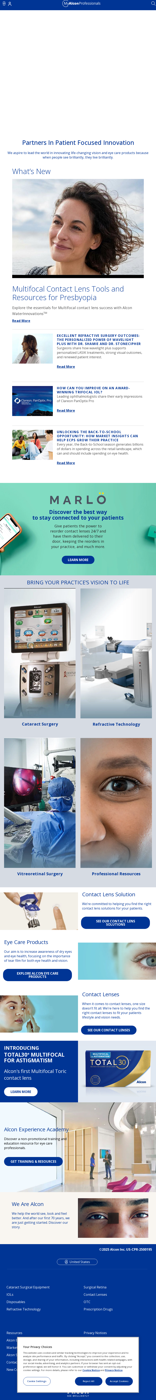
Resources (14, 1333)
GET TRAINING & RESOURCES (33, 1161)
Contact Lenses (95, 1294)
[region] (78, 1365)
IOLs (9, 1294)
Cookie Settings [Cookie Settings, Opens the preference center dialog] (37, 1381)
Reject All (88, 1381)
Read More (21, 320)
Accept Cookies (119, 1381)
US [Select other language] (4, 3)
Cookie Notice (91, 1370)
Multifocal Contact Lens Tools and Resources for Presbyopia (68, 293)
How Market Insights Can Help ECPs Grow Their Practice (97, 436)
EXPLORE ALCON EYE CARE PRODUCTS (37, 975)
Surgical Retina (95, 1287)
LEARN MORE (21, 1091)
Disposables (15, 1301)
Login (10, 3)
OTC (87, 1301)
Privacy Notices (95, 1333)
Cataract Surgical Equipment (28, 1287)
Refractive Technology (23, 1309)
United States (79, 1262)
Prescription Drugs (98, 1309)
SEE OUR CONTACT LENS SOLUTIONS (115, 923)
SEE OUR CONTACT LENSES (109, 1030)
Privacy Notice (113, 1370)
